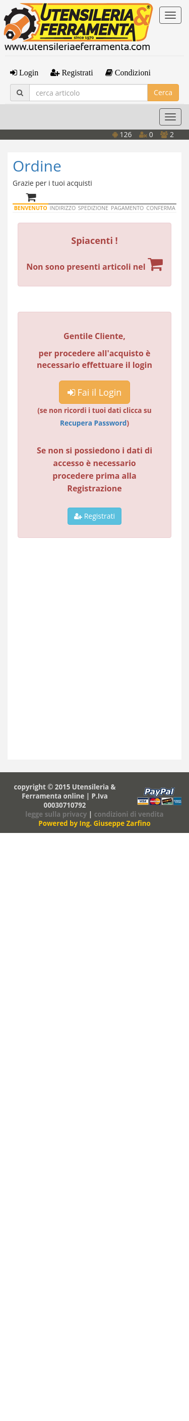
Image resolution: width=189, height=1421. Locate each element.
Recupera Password (93, 423)
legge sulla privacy (56, 814)
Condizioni (132, 72)
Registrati (76, 72)
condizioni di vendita (129, 814)
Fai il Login (95, 392)
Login (27, 72)
